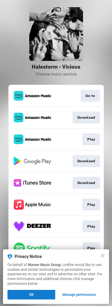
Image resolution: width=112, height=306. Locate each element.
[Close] (103, 255)
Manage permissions (79, 295)
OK (31, 295)
